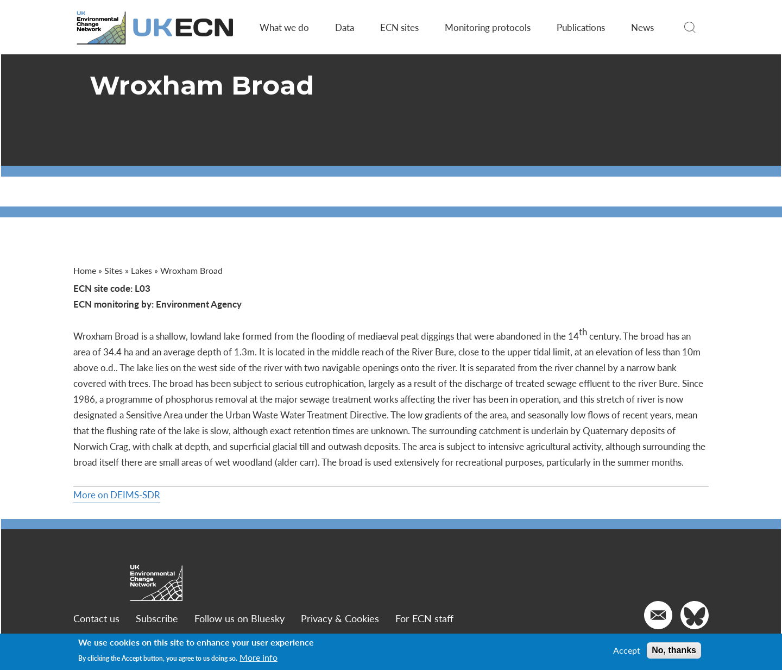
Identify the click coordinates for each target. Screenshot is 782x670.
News (642, 27)
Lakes (141, 270)
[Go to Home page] (155, 27)
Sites (113, 270)
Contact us (96, 618)
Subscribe (157, 618)
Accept (626, 650)
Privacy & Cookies (340, 618)
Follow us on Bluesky (239, 618)
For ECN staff (424, 618)
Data (344, 27)
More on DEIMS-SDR (116, 494)
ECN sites (399, 27)
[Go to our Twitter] (694, 615)
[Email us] (658, 615)
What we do (284, 27)
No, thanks (674, 650)
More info (258, 657)
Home (84, 270)
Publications (581, 27)
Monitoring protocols (488, 27)
